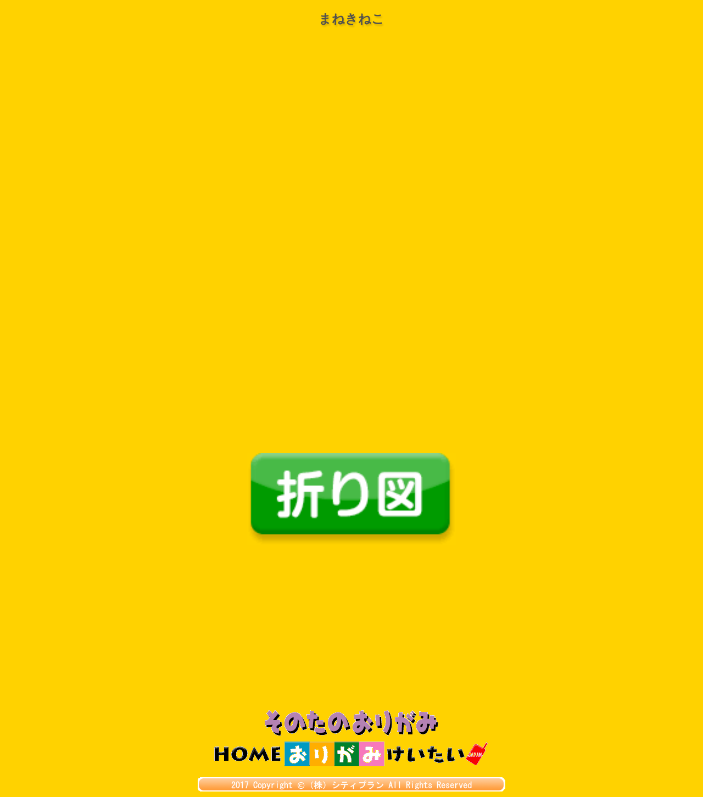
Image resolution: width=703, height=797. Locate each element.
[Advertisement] (351, 628)
